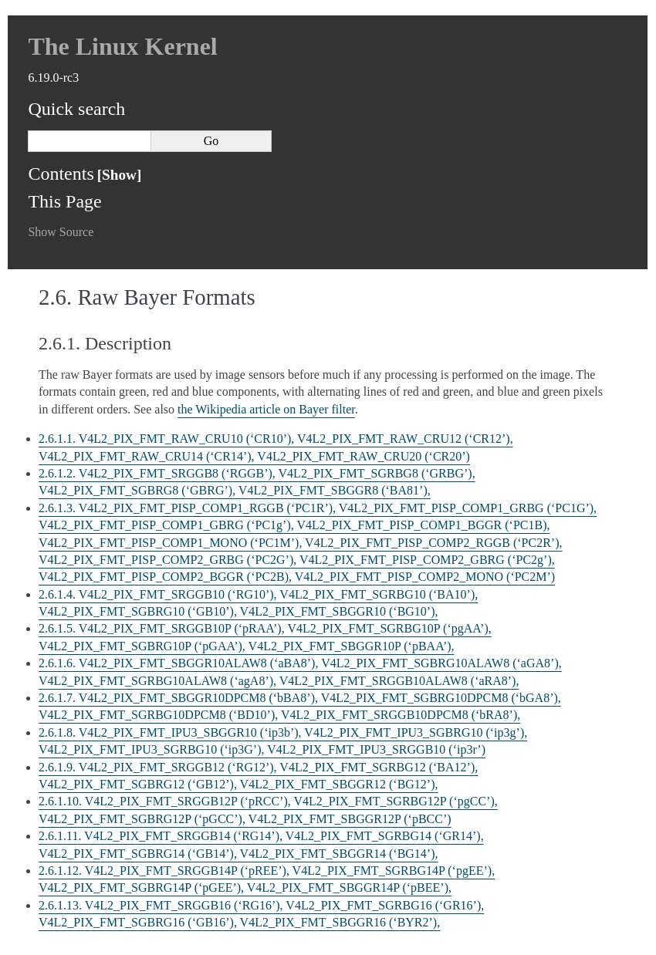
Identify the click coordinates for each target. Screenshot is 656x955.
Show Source (60, 231)
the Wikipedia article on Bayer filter (266, 409)
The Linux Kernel (122, 46)
